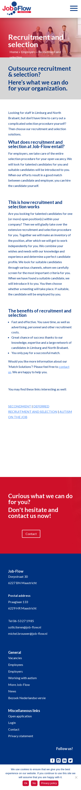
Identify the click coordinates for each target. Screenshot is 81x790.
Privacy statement (20, 736)
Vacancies (15, 658)
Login (12, 722)
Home (14, 52)
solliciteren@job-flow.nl (24, 627)
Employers (28, 52)
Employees (15, 664)
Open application (20, 716)
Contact (31, 534)
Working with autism (22, 678)
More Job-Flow (19, 684)
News (12, 691)
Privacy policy (49, 783)
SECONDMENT (19, 406)
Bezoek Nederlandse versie (27, 698)
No (34, 783)
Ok (26, 783)
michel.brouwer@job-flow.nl (27, 633)
